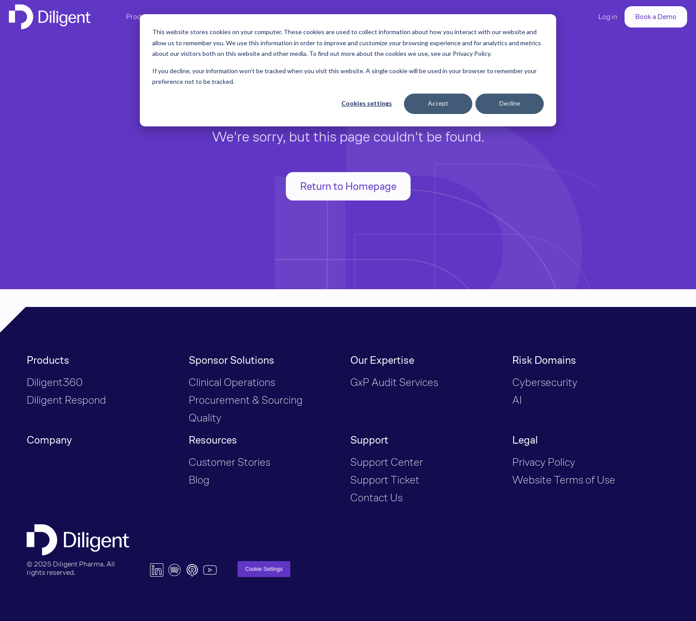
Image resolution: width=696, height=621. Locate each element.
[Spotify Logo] (174, 570)
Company (49, 440)
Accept (438, 103)
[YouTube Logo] (210, 570)
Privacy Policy (543, 462)
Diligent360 (55, 382)
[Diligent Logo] (50, 16)
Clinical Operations (232, 382)
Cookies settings (366, 103)
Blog (199, 480)
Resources (213, 440)
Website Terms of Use (563, 480)
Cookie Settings (263, 569)
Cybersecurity (544, 382)
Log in (607, 16)
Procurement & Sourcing (247, 400)
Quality (206, 418)
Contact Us (376, 497)
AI (517, 400)
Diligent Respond (66, 400)
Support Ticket (384, 480)
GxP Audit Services (394, 382)
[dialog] (348, 70)
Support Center (386, 462)
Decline (509, 103)
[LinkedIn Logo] (156, 570)
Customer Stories (229, 462)
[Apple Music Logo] (192, 570)
